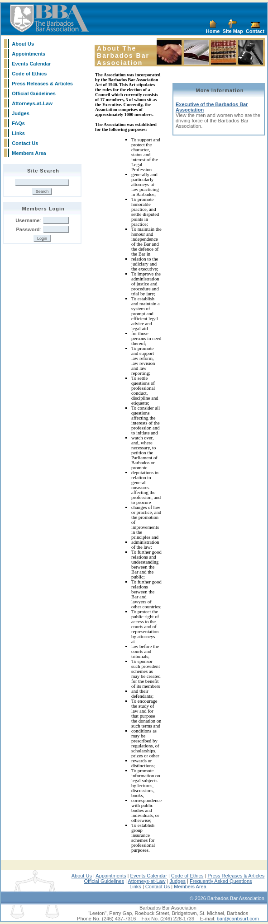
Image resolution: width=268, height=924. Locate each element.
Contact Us (25, 143)
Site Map (233, 31)
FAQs (18, 123)
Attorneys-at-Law (32, 103)
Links (18, 133)
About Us (23, 44)
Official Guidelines (34, 93)
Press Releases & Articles (42, 83)
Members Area (29, 153)
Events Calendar (31, 63)
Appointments (28, 53)
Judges (20, 113)
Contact (255, 31)
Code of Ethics (29, 73)
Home (213, 31)
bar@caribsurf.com (238, 918)
